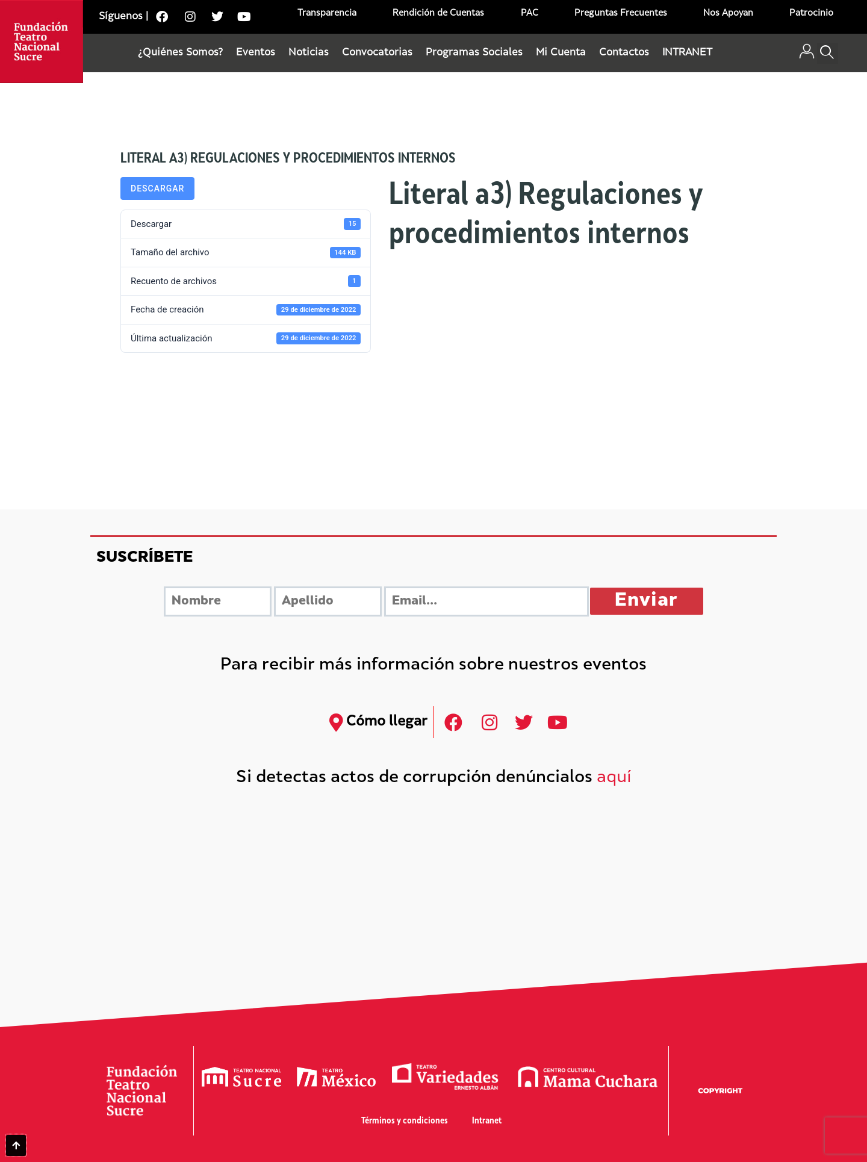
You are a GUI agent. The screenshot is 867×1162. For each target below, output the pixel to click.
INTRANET (687, 53)
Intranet (487, 1121)
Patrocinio (811, 13)
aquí (614, 778)
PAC (529, 13)
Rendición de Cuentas (438, 13)
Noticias (308, 53)
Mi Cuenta (561, 53)
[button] (827, 53)
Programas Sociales (474, 53)
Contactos (624, 53)
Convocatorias (377, 53)
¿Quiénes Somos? (180, 53)
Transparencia (326, 13)
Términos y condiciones (404, 1121)
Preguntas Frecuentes (620, 13)
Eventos (255, 53)
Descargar (157, 188)
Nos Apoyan (728, 13)
